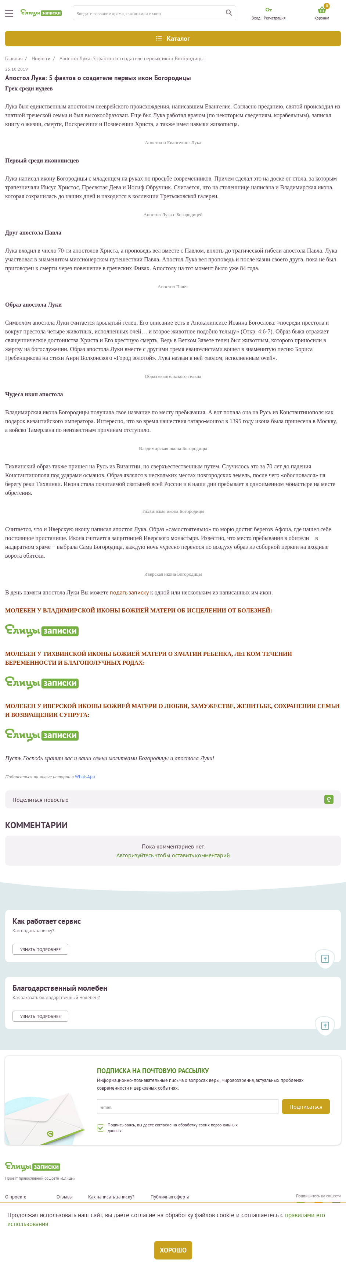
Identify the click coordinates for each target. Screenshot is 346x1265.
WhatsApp (85, 776)
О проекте (15, 1197)
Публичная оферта (170, 1197)
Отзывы (65, 1197)
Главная (14, 58)
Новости (41, 58)
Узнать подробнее (40, 949)
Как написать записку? (111, 1197)
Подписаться (305, 1106)
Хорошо (173, 1250)
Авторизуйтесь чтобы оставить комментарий (173, 855)
